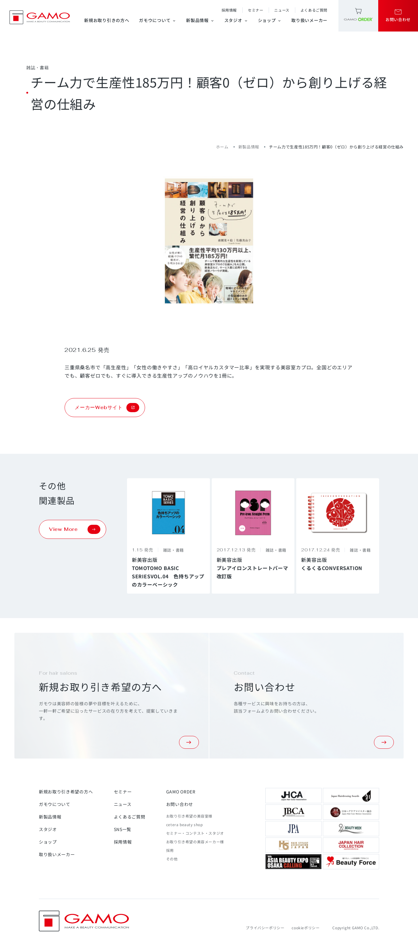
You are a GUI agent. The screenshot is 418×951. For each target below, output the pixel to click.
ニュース (281, 10)
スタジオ (236, 20)
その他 (172, 858)
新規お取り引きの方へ (106, 20)
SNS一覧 (123, 829)
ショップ (270, 20)
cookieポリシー (305, 927)
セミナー (255, 10)
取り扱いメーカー (309, 20)
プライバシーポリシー (265, 927)
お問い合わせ (179, 804)
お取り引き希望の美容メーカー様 (195, 841)
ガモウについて (157, 20)
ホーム (222, 147)
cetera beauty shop (184, 824)
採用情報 (229, 10)
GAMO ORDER (181, 792)
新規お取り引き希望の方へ (66, 792)
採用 (170, 850)
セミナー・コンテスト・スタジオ (195, 833)
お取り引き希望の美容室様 (189, 816)
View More (74, 529)
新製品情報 (200, 20)
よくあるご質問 (313, 10)
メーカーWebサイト (107, 407)
